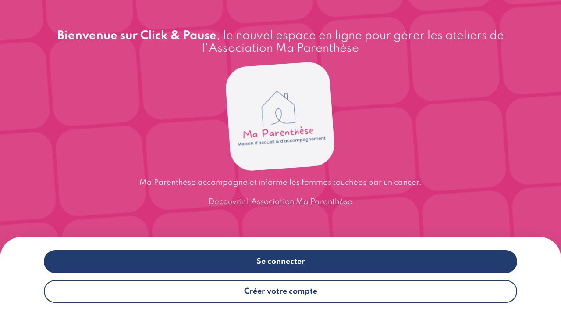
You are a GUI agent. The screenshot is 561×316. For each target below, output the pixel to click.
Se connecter (280, 262)
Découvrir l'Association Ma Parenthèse (280, 202)
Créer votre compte (280, 291)
